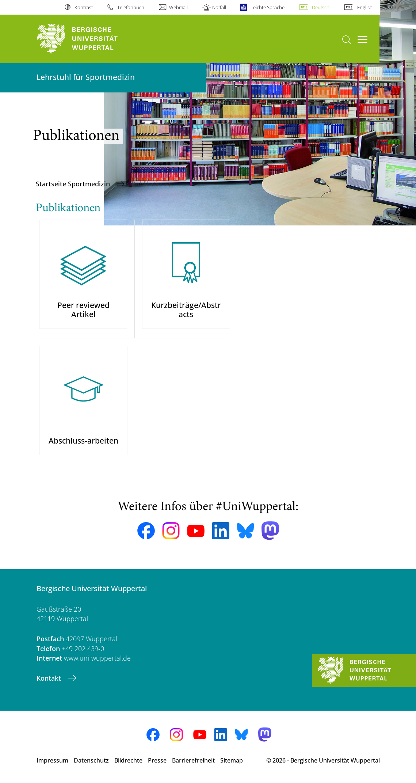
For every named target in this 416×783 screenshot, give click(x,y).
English (365, 7)
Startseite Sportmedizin (74, 183)
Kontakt (50, 678)
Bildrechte (128, 760)
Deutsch (320, 7)
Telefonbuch (130, 7)
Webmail (178, 7)
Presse (157, 760)
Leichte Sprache (268, 7)
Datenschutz (91, 760)
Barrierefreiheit (193, 760)
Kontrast (84, 7)
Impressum (52, 760)
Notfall (219, 7)
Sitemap (231, 760)
